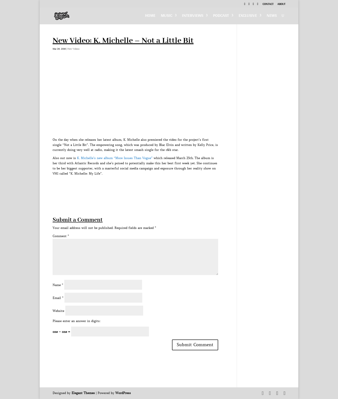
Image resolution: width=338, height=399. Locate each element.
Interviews (192, 16)
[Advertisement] (131, 186)
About (281, 4)
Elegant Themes (83, 393)
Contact (268, 4)
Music (166, 16)
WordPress (123, 393)
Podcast (221, 16)
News (272, 16)
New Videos (73, 48)
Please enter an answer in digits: (76, 321)
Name (58, 285)
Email (58, 298)
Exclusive (248, 16)
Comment (61, 236)
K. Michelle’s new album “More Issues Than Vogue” (115, 158)
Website (58, 311)
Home (150, 16)
